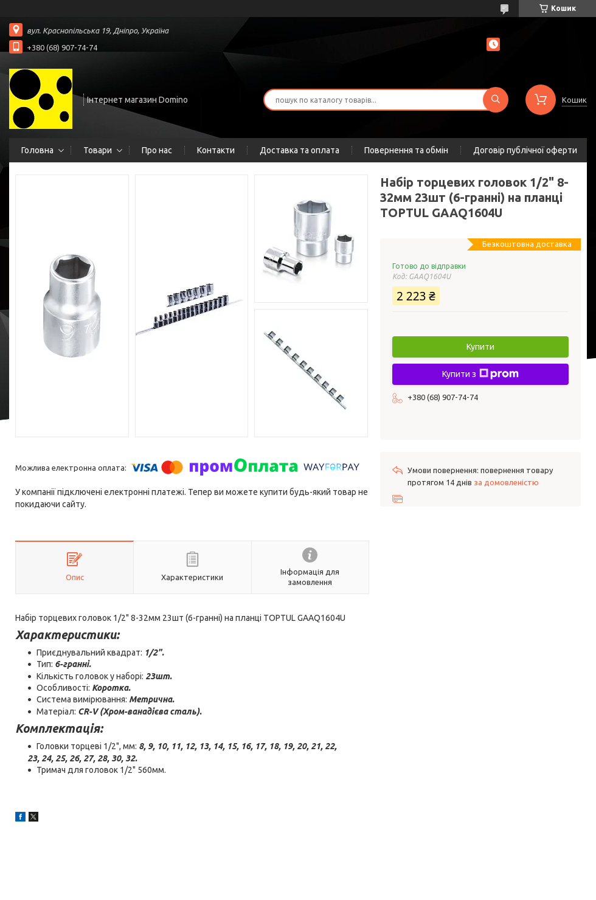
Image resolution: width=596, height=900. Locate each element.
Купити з (480, 374)
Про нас (157, 150)
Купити (480, 346)
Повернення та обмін (406, 150)
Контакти (216, 150)
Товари (97, 150)
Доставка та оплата (299, 150)
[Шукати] (495, 99)
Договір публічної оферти (525, 150)
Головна (37, 150)
